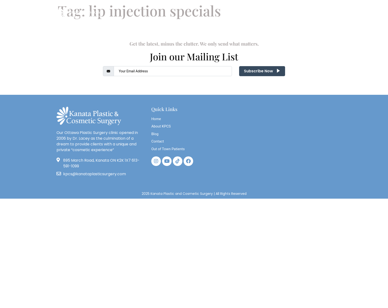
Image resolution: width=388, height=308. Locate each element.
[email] (173, 71)
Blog (121, 30)
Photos (233, 30)
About (98, 30)
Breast (170, 30)
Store (259, 30)
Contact (287, 30)
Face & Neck (203, 30)
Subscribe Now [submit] (262, 71)
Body (143, 30)
